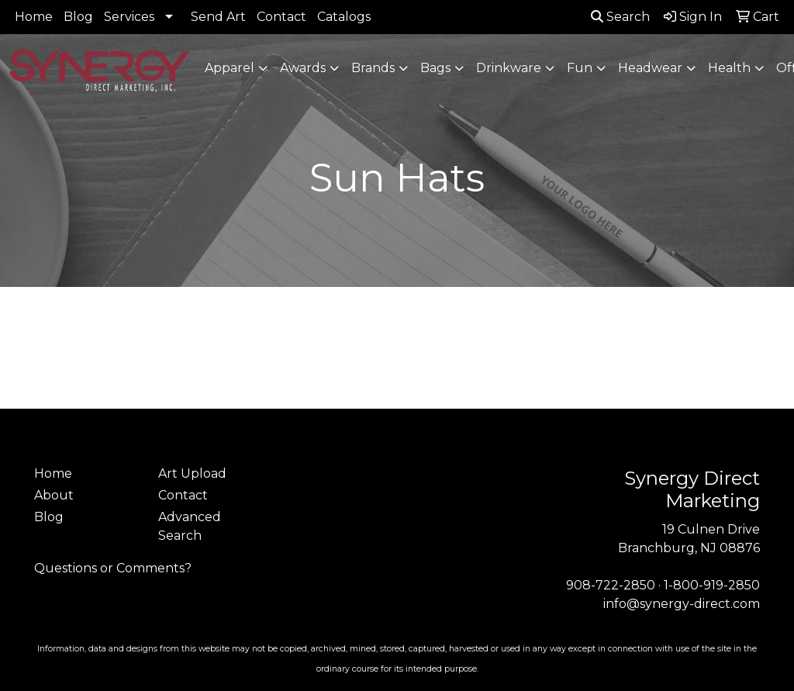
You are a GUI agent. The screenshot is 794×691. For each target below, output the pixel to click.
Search (620, 16)
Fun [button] (579, 67)
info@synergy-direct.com (681, 603)
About (54, 495)
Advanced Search (189, 526)
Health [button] (729, 67)
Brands (373, 67)
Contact (281, 16)
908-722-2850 (610, 585)
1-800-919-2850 (712, 585)
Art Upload (192, 473)
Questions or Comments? (113, 568)
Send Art (218, 16)
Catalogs (344, 16)
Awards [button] (303, 67)
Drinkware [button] (508, 67)
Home (34, 16)
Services (129, 16)
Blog (78, 16)
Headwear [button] (650, 67)
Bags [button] (435, 67)
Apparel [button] (229, 67)
